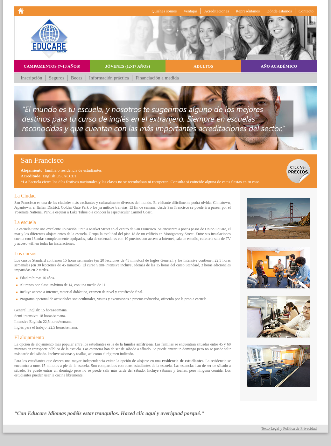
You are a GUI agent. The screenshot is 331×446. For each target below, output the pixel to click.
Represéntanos (248, 11)
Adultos (203, 66)
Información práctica (109, 77)
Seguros (56, 77)
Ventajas (190, 11)
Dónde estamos (279, 11)
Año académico (279, 66)
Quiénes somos (164, 11)
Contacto (306, 11)
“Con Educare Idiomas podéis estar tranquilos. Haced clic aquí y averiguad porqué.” (109, 413)
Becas (76, 77)
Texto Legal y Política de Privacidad (289, 428)
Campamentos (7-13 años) (52, 66)
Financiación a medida (157, 77)
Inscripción (31, 77)
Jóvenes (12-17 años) (127, 66)
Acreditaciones (216, 11)
